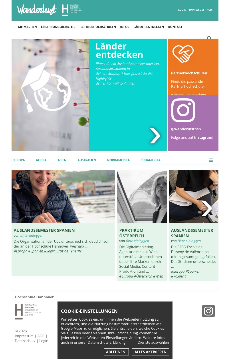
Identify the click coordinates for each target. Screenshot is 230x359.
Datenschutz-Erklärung (106, 342)
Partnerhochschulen (97, 27)
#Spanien (35, 251)
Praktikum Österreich (131, 232)
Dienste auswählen (153, 342)
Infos (124, 27)
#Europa (20, 251)
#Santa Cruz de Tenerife (63, 251)
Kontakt (175, 27)
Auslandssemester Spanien (44, 230)
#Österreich (143, 276)
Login (182, 10)
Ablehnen (116, 351)
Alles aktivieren (151, 351)
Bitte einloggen (32, 235)
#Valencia (178, 276)
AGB (209, 10)
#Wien (158, 276)
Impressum (196, 10)
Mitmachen (27, 27)
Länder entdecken (148, 27)
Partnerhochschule (187, 86)
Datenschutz (25, 340)
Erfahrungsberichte (58, 27)
